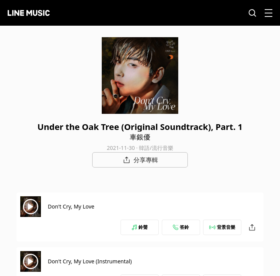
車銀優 (140, 136)
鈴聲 (140, 227)
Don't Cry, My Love (71, 206)
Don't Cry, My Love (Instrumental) (90, 261)
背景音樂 (222, 227)
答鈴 (181, 227)
